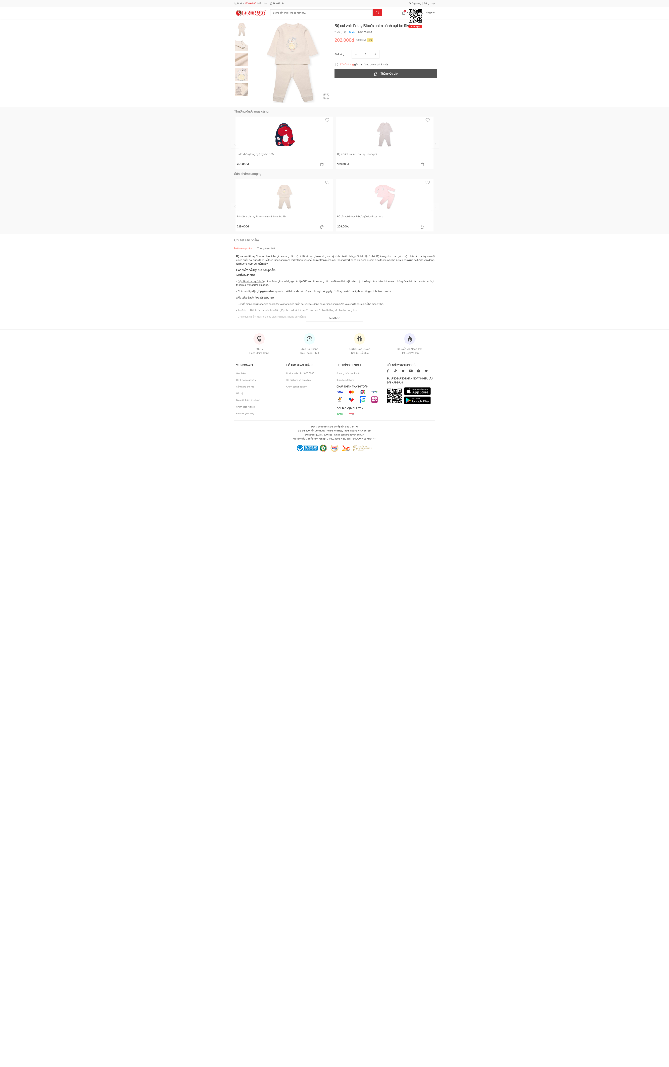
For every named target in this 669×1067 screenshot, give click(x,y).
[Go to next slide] (435, 144)
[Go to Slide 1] (241, 29)
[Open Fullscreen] (326, 96)
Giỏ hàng (409, 12)
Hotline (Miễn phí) (250, 3)
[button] (292, 63)
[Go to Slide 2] (241, 44)
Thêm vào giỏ (386, 74)
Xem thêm (334, 318)
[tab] (245, 248)
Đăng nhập (429, 3)
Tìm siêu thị (277, 3)
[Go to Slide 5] (241, 89)
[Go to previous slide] (235, 144)
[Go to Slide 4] (241, 74)
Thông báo (427, 12)
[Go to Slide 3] (241, 59)
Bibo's (351, 32)
